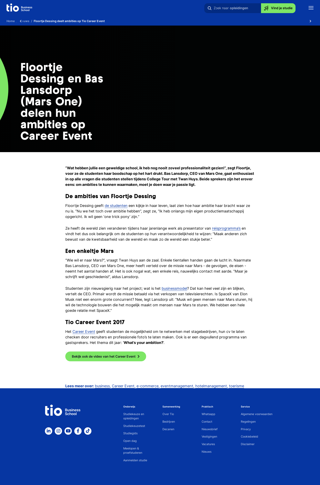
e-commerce (148, 386)
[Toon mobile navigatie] (311, 8)
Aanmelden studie (135, 460)
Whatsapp (208, 414)
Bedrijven (168, 421)
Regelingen (248, 421)
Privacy (246, 429)
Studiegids (130, 433)
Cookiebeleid (249, 436)
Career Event (83, 331)
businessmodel (174, 288)
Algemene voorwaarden (256, 414)
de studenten (116, 205)
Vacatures (208, 444)
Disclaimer (247, 444)
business (102, 386)
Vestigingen (209, 436)
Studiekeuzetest (134, 426)
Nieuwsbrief (210, 429)
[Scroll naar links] (21, 21)
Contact (207, 421)
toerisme (236, 386)
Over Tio (168, 414)
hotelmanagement (211, 386)
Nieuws (206, 451)
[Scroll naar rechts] (310, 21)
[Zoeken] (209, 8)
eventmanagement (177, 386)
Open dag (130, 440)
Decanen (168, 429)
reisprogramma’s (226, 228)
